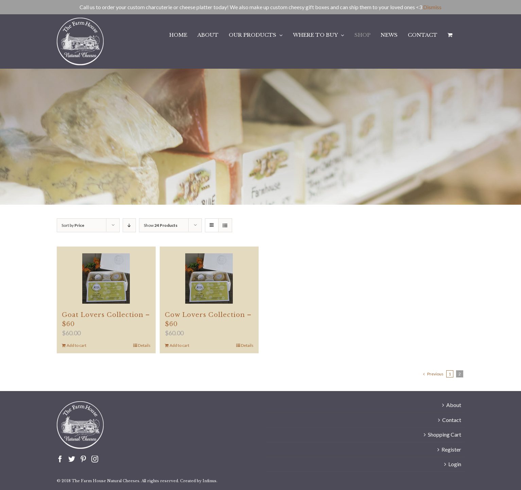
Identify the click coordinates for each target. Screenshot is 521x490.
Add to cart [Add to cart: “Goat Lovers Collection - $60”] (76, 345)
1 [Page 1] (450, 373)
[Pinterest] (83, 459)
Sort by (73, 225)
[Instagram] (94, 459)
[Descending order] (129, 225)
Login (454, 464)
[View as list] (225, 225)
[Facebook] (60, 459)
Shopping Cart (444, 434)
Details (144, 345)
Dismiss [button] (432, 7)
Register (451, 449)
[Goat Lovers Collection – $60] (106, 278)
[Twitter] (71, 459)
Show (160, 225)
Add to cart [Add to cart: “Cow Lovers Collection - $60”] (179, 345)
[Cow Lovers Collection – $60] (209, 278)
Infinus (209, 480)
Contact (451, 420)
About (453, 405)
